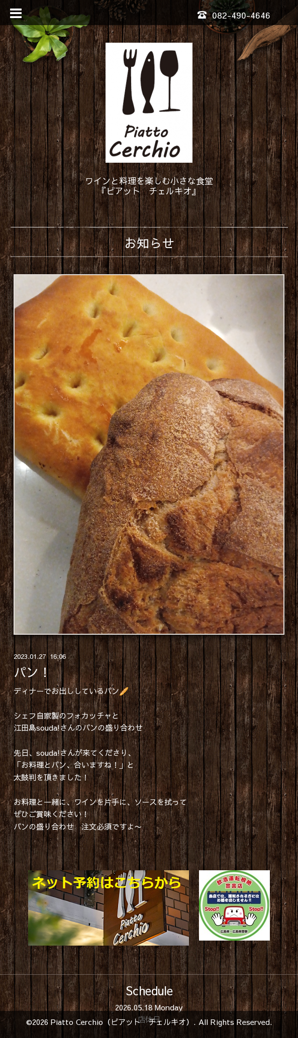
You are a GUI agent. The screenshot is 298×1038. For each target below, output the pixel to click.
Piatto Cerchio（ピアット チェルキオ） (122, 1021)
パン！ (32, 672)
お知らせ (149, 243)
